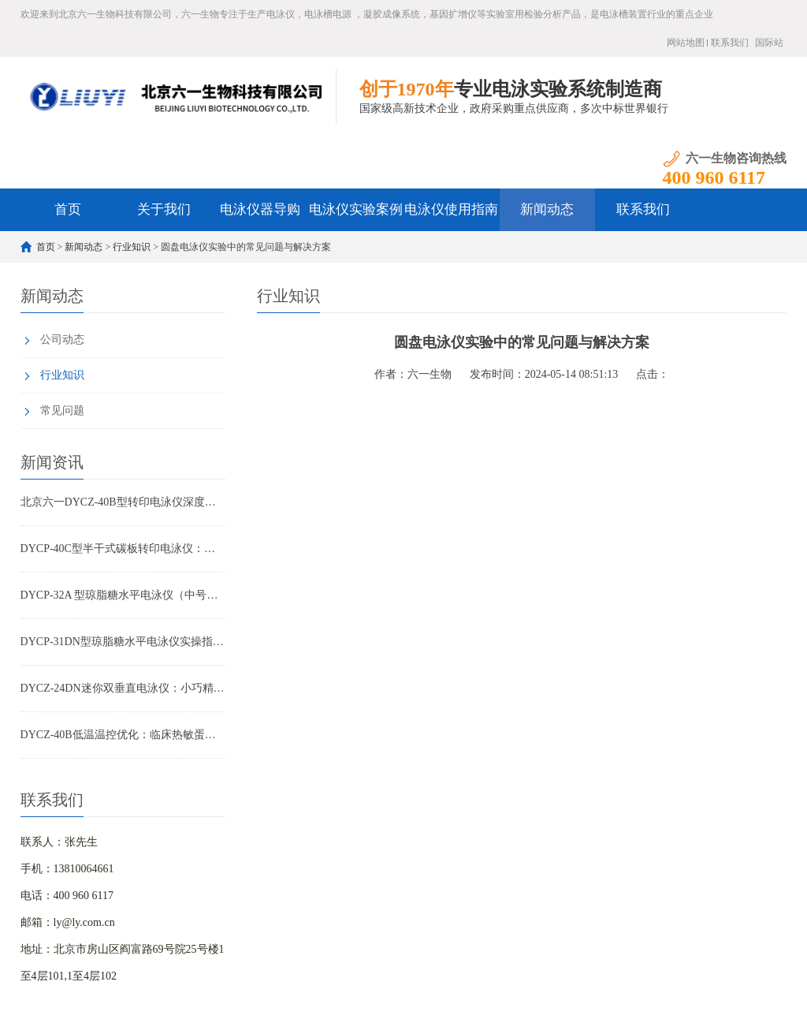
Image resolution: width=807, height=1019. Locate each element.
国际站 (769, 42)
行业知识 (132, 246)
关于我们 (164, 209)
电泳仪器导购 (260, 209)
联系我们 (730, 42)
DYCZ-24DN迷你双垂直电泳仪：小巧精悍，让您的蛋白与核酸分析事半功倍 (122, 688)
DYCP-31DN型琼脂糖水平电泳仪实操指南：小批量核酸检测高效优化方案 (122, 642)
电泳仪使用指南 (451, 209)
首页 (67, 209)
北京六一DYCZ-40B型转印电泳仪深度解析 (122, 502)
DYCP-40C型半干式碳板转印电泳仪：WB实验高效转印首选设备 (122, 548)
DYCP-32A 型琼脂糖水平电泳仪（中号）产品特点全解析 (122, 595)
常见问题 (62, 410)
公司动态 (62, 339)
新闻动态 (547, 209)
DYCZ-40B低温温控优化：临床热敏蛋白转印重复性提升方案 (122, 735)
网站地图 (686, 42)
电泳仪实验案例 (356, 209)
